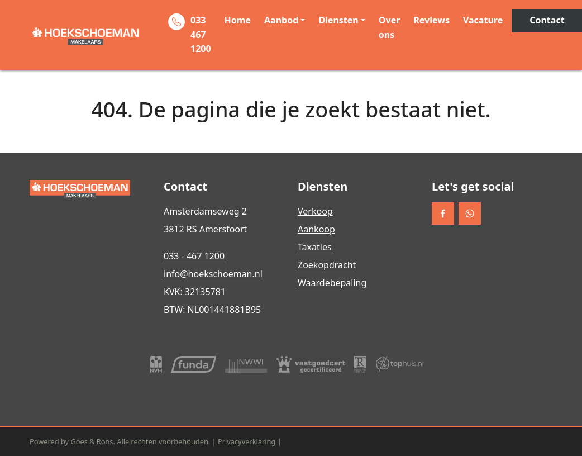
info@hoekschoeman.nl (213, 274)
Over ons (389, 27)
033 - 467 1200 (194, 256)
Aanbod (281, 20)
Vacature (483, 20)
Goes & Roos (91, 441)
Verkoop (315, 211)
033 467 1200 (200, 34)
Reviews (431, 20)
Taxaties (315, 247)
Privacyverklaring (246, 441)
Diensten (338, 20)
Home (238, 20)
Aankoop (316, 229)
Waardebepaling (332, 283)
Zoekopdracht (327, 265)
